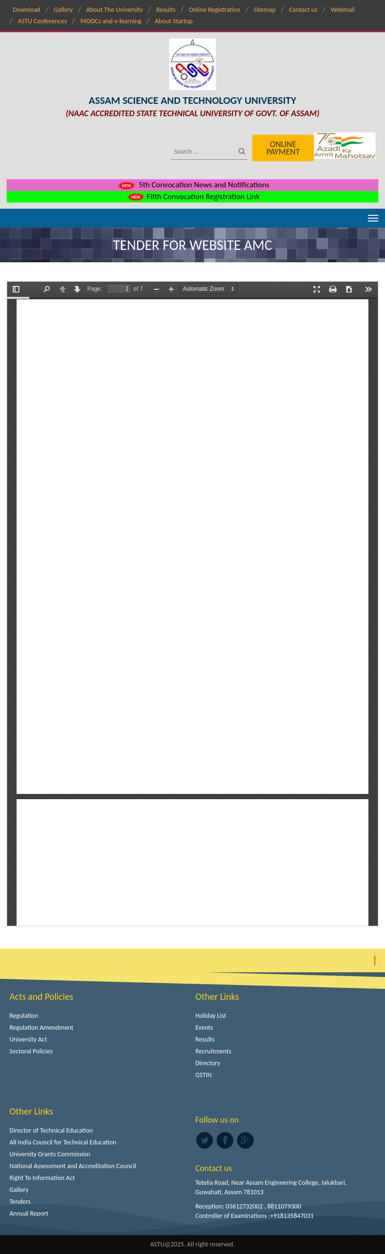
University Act (28, 1039)
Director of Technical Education (51, 1130)
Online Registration (214, 10)
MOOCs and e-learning (110, 21)
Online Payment (283, 148)
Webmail (343, 10)
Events (204, 1027)
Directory (207, 1063)
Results (165, 10)
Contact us (303, 10)
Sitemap (264, 10)
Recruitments (213, 1051)
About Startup (173, 21)
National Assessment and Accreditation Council (72, 1166)
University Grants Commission (49, 1154)
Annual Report (28, 1213)
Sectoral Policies (31, 1051)
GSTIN (203, 1075)
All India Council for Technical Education (62, 1142)
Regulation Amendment (41, 1027)
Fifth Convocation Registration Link (192, 197)
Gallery (63, 10)
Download (26, 10)
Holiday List (210, 1016)
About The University (114, 10)
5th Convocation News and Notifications (193, 185)
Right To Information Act (42, 1178)
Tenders (19, 1202)
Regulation (23, 1016)
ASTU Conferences (42, 21)
